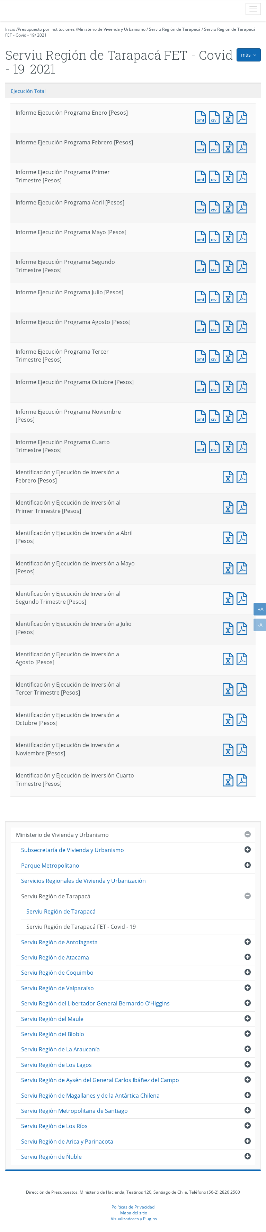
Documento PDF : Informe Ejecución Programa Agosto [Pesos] (243, 326)
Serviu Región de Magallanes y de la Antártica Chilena (90, 1095)
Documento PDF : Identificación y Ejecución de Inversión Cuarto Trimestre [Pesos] (243, 779)
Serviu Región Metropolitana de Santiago (74, 1111)
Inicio (10, 29)
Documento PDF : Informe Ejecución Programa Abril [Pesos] (243, 206)
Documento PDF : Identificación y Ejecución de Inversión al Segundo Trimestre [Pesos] (243, 597)
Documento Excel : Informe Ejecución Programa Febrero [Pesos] (230, 146)
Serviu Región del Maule (52, 1019)
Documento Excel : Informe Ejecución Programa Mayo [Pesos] (230, 236)
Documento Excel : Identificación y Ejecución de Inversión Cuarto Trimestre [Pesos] (230, 779)
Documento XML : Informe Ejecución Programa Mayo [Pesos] (202, 236)
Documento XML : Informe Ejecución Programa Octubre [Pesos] (202, 386)
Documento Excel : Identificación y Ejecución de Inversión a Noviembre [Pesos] (230, 749)
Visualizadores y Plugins (134, 1218)
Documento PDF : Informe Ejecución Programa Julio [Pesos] (243, 296)
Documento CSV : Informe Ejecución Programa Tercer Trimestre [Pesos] (216, 355)
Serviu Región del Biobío (52, 1034)
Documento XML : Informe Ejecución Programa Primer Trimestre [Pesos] (202, 176)
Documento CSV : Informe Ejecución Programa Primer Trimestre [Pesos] (216, 176)
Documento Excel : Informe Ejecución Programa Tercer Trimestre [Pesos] (230, 355)
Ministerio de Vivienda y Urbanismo (111, 29)
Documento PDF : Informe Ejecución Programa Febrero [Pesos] (243, 146)
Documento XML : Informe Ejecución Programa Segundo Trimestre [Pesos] (202, 266)
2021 (42, 35)
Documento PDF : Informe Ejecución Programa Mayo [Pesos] (243, 236)
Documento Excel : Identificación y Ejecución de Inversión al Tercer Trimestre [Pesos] (230, 688)
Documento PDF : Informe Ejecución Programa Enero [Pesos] (243, 116)
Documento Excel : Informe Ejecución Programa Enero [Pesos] (230, 116)
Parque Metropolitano (50, 865)
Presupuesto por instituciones (46, 29)
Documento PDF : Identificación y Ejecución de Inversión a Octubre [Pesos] (243, 719)
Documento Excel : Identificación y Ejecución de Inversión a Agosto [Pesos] (230, 658)
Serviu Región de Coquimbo (57, 972)
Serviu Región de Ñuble (51, 1157)
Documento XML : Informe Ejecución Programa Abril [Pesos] (202, 206)
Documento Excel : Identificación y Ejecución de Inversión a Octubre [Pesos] (230, 719)
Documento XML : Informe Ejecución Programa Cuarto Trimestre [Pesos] (202, 446)
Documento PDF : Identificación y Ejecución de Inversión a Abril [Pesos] (243, 537)
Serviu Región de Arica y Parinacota (67, 1141)
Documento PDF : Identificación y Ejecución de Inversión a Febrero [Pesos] (243, 476)
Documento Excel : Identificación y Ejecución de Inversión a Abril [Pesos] (230, 537)
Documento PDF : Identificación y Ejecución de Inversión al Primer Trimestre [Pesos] (243, 506)
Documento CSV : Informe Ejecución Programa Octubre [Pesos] (216, 386)
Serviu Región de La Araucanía (60, 1049)
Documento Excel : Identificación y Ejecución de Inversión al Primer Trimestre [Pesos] (230, 506)
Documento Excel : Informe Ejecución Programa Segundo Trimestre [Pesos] (230, 266)
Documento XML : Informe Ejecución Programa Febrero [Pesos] (202, 146)
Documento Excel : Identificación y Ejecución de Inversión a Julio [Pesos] (230, 628)
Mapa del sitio (133, 1212)
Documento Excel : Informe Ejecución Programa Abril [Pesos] (230, 206)
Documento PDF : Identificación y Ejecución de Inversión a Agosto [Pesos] (243, 658)
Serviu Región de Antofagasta (59, 942)
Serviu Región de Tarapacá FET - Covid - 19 (81, 926)
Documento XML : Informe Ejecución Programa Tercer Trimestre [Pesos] (202, 355)
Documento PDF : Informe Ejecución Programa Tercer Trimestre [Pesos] (243, 355)
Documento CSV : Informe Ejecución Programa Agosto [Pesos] (216, 326)
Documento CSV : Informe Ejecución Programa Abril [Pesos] (216, 206)
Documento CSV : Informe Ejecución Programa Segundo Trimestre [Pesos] (216, 266)
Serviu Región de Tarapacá (175, 29)
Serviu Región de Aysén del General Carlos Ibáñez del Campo (100, 1080)
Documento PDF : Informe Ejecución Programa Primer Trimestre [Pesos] (243, 176)
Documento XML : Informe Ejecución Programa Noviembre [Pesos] (202, 415)
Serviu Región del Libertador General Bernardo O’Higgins (95, 1003)
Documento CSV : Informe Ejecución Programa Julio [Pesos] (216, 296)
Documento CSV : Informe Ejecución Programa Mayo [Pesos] (216, 236)
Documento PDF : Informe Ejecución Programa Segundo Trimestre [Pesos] (243, 266)
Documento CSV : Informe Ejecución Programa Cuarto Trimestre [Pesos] (216, 446)
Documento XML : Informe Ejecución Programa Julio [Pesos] (202, 296)
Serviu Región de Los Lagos (56, 1065)
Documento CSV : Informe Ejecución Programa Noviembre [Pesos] (216, 415)
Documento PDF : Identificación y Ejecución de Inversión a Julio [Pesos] (243, 628)
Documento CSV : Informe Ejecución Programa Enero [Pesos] (216, 116)
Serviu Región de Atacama (55, 957)
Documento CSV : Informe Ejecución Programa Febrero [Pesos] (216, 146)
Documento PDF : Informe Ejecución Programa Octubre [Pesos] (243, 386)
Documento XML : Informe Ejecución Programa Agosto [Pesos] (202, 326)
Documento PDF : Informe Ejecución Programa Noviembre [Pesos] (243, 415)
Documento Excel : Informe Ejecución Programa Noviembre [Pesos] (230, 415)
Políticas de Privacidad (133, 1207)
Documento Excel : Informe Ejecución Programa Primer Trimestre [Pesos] (230, 176)
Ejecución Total (28, 91)
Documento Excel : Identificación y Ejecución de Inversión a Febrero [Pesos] (230, 476)
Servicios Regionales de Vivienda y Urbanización (83, 881)
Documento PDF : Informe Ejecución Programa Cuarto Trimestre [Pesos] (243, 446)
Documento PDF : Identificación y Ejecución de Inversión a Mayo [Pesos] (243, 567)
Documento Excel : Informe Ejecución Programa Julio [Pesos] (230, 296)
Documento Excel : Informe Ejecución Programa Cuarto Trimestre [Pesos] (230, 446)
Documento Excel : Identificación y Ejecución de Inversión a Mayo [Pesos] (230, 567)
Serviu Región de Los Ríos (54, 1126)
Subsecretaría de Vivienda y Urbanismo (72, 850)
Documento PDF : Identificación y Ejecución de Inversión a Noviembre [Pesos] (243, 749)
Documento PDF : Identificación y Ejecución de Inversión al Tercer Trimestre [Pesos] (243, 688)
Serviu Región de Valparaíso (57, 988)
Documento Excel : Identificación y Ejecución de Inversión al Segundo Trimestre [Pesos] (230, 597)
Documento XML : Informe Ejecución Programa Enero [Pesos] (202, 116)
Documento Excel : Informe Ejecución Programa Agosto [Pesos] (230, 326)
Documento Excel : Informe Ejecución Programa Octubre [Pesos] (230, 386)
